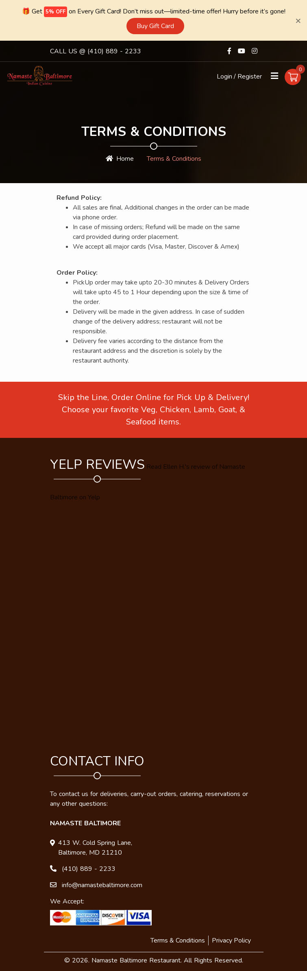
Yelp (94, 496)
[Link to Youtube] (241, 50)
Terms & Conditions (177, 939)
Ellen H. (174, 465)
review (200, 465)
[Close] (298, 20)
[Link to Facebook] (229, 50)
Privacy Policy (231, 939)
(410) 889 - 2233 (114, 50)
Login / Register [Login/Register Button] (239, 75)
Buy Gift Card (155, 25)
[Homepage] (39, 74)
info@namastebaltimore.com (102, 884)
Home (120, 157)
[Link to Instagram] (254, 50)
